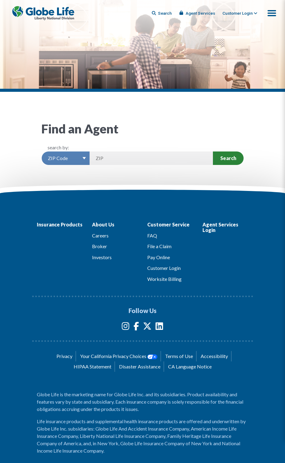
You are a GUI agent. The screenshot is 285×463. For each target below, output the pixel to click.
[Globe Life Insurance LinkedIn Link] (159, 327)
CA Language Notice (190, 366)
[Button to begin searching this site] (162, 13)
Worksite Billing (164, 279)
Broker (99, 246)
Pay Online (158, 257)
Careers (100, 235)
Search (228, 158)
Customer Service (168, 224)
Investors (102, 257)
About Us (103, 224)
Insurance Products (60, 224)
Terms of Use (179, 356)
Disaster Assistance (139, 366)
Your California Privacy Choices (118, 356)
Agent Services (197, 13)
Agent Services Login (220, 227)
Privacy (64, 356)
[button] (272, 13)
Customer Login (164, 268)
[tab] (240, 13)
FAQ (152, 235)
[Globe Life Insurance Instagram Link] (125, 327)
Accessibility (214, 356)
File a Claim (159, 246)
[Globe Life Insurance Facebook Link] (136, 327)
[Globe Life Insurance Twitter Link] (147, 327)
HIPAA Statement (92, 366)
